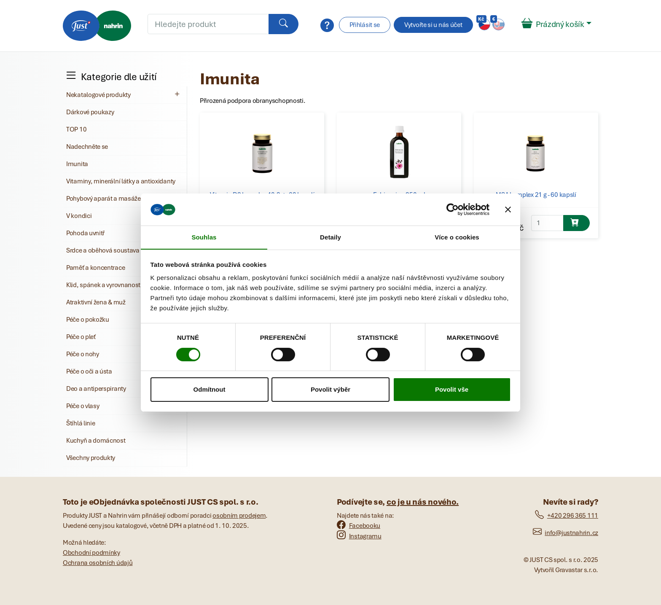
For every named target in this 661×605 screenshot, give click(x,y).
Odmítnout (209, 389)
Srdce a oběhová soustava (103, 250)
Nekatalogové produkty (124, 94)
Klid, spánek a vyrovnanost (103, 285)
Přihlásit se (364, 25)
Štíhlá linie (80, 423)
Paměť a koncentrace (95, 268)
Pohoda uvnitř (85, 233)
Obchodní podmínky (91, 553)
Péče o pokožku (87, 319)
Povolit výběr (330, 389)
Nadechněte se (87, 147)
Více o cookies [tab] (457, 237)
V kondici (78, 216)
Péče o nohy (82, 354)
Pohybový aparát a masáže (103, 198)
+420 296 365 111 (566, 515)
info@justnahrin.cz (565, 533)
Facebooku (358, 526)
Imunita (77, 164)
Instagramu (359, 536)
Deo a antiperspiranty (96, 389)
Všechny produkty (90, 458)
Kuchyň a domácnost (96, 440)
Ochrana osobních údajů (97, 563)
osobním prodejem (239, 515)
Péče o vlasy (82, 406)
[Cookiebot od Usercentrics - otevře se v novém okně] (452, 209)
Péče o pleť (81, 337)
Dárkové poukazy (90, 112)
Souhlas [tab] (203, 237)
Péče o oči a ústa (89, 371)
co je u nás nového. (423, 502)
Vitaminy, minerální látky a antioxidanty (120, 181)
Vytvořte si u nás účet (433, 25)
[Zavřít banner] (508, 209)
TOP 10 (76, 129)
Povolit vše (451, 389)
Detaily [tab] (330, 237)
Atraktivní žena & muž (96, 302)
